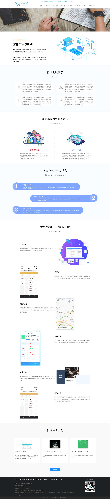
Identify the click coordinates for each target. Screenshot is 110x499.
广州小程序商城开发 (29, 492)
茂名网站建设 (44, 492)
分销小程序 (63, 492)
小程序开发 (50, 492)
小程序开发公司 (37, 492)
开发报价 (55, 6)
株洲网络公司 (70, 492)
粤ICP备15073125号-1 (63, 497)
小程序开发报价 (23, 479)
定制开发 (70, 6)
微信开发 (22, 492)
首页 (41, 6)
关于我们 (91, 6)
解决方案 (63, 6)
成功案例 (84, 6)
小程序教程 (77, 6)
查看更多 (55, 469)
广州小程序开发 (57, 492)
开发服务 (48, 6)
